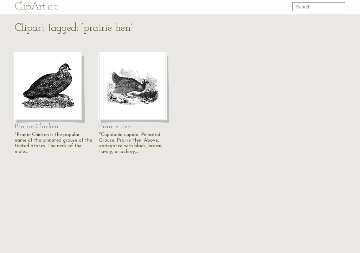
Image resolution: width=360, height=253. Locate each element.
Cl (36, 6)
